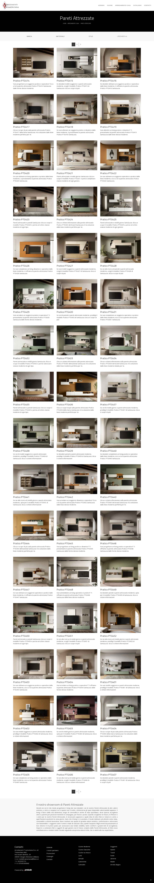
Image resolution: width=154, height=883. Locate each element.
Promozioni (51, 853)
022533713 (22, 861)
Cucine (110, 5)
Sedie (112, 856)
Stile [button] (91, 36)
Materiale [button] (60, 36)
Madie (112, 862)
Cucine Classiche (84, 850)
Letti (80, 856)
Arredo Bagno (115, 865)
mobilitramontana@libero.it (29, 859)
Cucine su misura (84, 853)
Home (64, 23)
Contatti (147, 5)
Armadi (80, 859)
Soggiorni (113, 847)
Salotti (112, 850)
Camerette (82, 862)
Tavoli (112, 853)
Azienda (101, 5)
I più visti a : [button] (122, 36)
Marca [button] (29, 36)
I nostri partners (53, 850)
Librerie (113, 859)
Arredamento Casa (123, 5)
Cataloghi (137, 5)
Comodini (81, 865)
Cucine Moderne (84, 847)
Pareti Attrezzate (86, 23)
